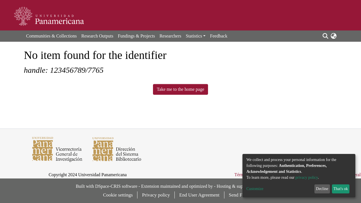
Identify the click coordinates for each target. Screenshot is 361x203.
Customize (254, 189)
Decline (322, 189)
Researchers (170, 36)
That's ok (340, 189)
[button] (333, 36)
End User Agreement (199, 195)
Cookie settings (118, 195)
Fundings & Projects (136, 36)
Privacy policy (156, 195)
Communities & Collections (51, 36)
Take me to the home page (180, 89)
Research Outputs (97, 36)
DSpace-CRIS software (116, 186)
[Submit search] (325, 36)
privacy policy (307, 177)
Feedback (218, 36)
